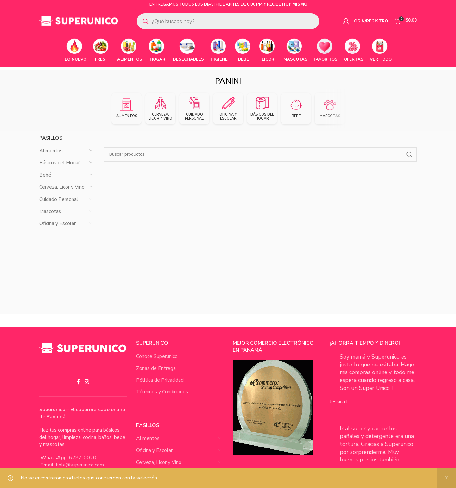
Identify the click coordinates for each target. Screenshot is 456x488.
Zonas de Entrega (156, 374)
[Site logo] (78, 21)
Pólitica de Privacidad (160, 385)
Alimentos (51, 156)
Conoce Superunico (157, 362)
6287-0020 (82, 463)
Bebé (45, 180)
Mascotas (50, 217)
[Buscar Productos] (260, 160)
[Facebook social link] (78, 387)
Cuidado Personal (58, 205)
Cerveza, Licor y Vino (62, 192)
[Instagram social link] (86, 387)
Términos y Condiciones (162, 397)
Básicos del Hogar (59, 168)
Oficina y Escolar (57, 229)
